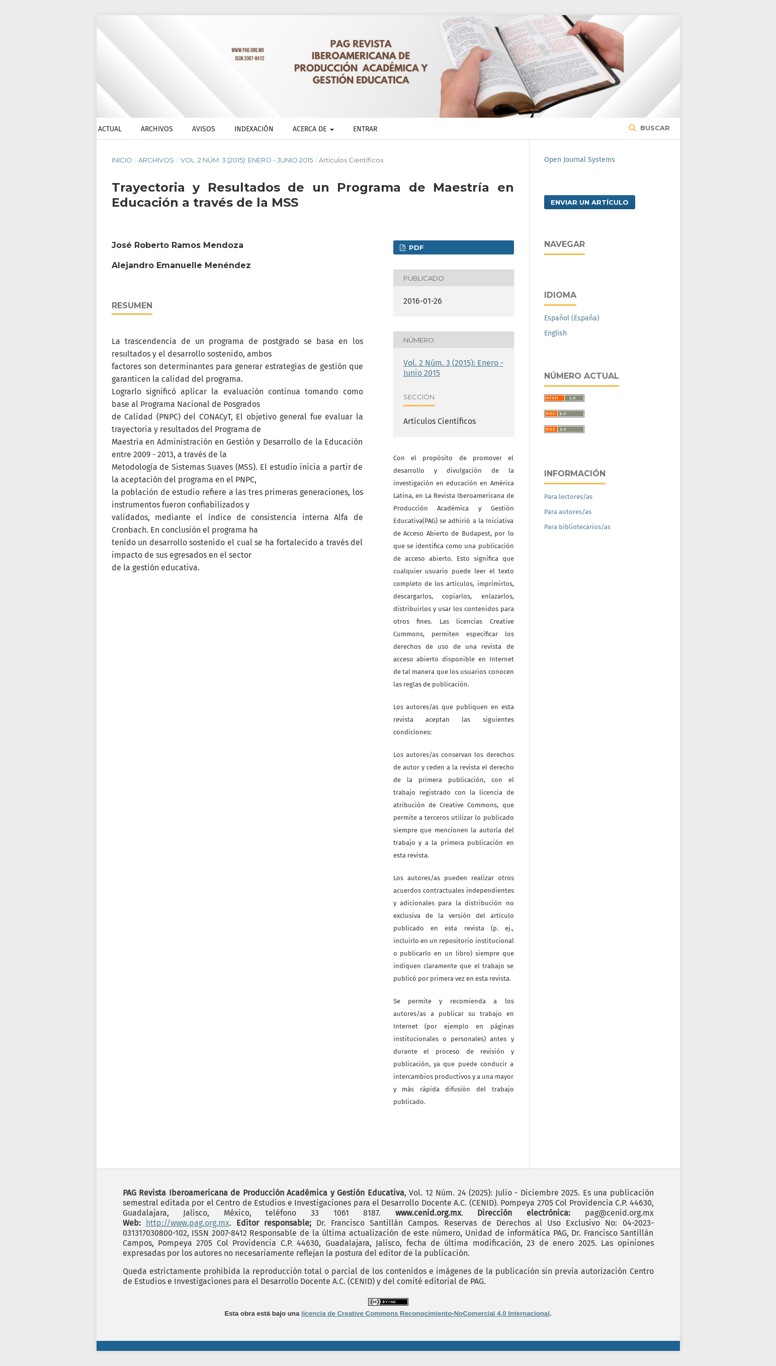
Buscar (654, 128)
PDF (415, 247)
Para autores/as (567, 512)
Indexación (254, 129)
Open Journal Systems (579, 159)
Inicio (122, 160)
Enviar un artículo (590, 202)
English (555, 333)
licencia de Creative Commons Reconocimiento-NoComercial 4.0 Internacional (425, 1313)
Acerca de (310, 129)
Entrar (365, 129)
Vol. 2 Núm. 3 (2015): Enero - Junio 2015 (247, 160)
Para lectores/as (568, 496)
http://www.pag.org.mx (187, 1223)
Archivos (157, 129)
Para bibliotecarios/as (577, 527)
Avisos (203, 129)
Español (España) (571, 318)
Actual (110, 129)
